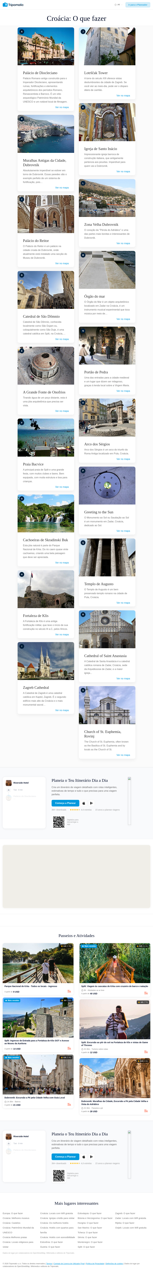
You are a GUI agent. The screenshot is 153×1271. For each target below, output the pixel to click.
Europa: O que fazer (13, 1213)
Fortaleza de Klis (35, 616)
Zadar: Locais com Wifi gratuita (130, 1218)
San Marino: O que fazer (90, 1227)
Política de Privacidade (95, 1264)
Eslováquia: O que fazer (90, 1213)
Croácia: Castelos (11, 1223)
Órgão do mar (94, 296)
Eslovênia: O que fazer (51, 1242)
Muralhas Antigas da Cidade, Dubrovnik (44, 162)
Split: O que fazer (86, 1247)
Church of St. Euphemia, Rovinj (102, 734)
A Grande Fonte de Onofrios (44, 392)
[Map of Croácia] (76, 876)
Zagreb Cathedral (36, 688)
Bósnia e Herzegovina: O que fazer (95, 1218)
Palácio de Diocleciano (40, 73)
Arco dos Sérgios (97, 444)
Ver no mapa (62, 107)
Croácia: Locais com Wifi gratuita (56, 1213)
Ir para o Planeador (137, 5)
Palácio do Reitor (36, 241)
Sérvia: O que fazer (87, 1237)
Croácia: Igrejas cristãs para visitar (57, 1218)
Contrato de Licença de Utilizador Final (69, 1264)
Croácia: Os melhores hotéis (54, 1223)
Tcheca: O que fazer (88, 1232)
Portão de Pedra (96, 372)
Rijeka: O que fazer (124, 1223)
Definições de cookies (114, 1264)
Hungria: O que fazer (88, 1223)
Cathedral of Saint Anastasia (105, 656)
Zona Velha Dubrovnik (101, 224)
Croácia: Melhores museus (16, 1218)
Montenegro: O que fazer (90, 1242)
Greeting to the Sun (98, 512)
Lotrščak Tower (96, 73)
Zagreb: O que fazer (125, 1213)
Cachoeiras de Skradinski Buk (45, 540)
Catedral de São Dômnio (41, 316)
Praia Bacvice (33, 464)
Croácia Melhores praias (15, 1237)
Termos (49, 1264)
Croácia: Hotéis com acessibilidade (57, 1237)
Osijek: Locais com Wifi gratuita (130, 1227)
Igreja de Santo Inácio (100, 149)
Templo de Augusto (98, 584)
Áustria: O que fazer (50, 1247)
